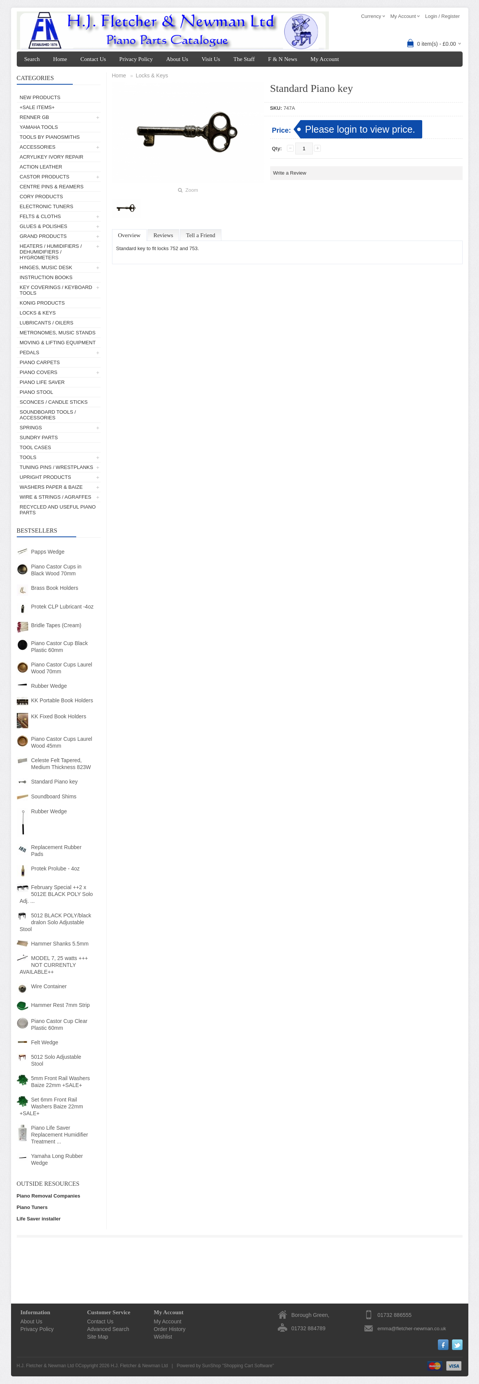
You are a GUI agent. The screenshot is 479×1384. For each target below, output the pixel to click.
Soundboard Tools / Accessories (48, 415)
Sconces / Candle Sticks (54, 402)
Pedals (29, 352)
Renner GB (34, 117)
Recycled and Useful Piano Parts (58, 509)
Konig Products (42, 303)
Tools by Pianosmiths (50, 137)
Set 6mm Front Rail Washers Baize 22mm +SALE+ (51, 1106)
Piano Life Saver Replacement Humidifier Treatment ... (59, 1135)
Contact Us (93, 59)
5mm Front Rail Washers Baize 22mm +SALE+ (60, 1081)
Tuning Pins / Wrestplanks (56, 467)
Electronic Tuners (47, 206)
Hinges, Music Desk (46, 267)
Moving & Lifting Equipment (58, 342)
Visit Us (211, 59)
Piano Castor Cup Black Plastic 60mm (59, 646)
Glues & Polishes (43, 226)
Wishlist (163, 1337)
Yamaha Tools (39, 127)
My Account (325, 59)
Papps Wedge (48, 552)
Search (32, 59)
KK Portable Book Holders (62, 700)
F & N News (282, 59)
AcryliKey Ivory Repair (51, 157)
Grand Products (43, 236)
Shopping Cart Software (248, 1365)
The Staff (244, 59)
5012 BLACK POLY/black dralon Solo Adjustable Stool (55, 922)
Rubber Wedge (49, 686)
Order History (170, 1329)
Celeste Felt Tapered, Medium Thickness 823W (61, 763)
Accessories (38, 147)
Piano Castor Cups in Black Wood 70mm (56, 570)
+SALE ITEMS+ (37, 107)
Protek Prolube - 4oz (55, 868)
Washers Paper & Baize (51, 487)
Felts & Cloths (40, 216)
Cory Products (41, 196)
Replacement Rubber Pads (56, 850)
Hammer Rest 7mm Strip (60, 1005)
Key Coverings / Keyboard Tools (56, 290)
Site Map (97, 1337)
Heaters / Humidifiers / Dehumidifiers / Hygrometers (51, 251)
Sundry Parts (39, 437)
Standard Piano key (54, 782)
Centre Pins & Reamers (52, 186)
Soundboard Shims (54, 796)
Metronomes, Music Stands (58, 333)
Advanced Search (108, 1329)
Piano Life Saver (42, 382)
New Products (40, 97)
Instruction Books (46, 277)
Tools (28, 457)
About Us (177, 59)
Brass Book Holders (54, 588)
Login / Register (442, 16)
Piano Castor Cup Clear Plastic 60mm (59, 1024)
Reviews (163, 235)
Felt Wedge (44, 1042)
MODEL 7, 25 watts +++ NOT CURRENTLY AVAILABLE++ (54, 965)
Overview (129, 235)
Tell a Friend (200, 235)
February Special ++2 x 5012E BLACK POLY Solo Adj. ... (56, 894)
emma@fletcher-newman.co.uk (412, 1328)
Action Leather (41, 167)
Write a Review (289, 173)
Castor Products (45, 177)
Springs (31, 427)
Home (60, 59)
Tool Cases (35, 447)
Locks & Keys (38, 313)
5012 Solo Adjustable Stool (56, 1060)
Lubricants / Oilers (47, 323)
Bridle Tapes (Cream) (56, 625)
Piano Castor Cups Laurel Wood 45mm (61, 742)
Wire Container (49, 986)
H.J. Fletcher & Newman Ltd (139, 1365)
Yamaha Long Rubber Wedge (57, 1159)
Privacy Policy (136, 59)
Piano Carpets (40, 362)
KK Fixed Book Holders (59, 716)
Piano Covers (39, 372)
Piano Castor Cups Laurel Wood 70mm (61, 667)
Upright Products (45, 477)
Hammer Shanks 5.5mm (60, 944)
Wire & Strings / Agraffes (55, 497)
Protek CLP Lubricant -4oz (62, 607)
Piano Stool (36, 392)
